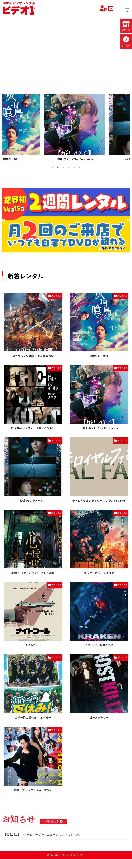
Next (128, 220)
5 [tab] (74, 167)
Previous (3, 220)
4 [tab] (69, 167)
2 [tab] (58, 167)
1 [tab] (52, 167)
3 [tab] (63, 167)
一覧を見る (53, 822)
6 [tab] (79, 167)
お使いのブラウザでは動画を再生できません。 (66, 49)
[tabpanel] (34, 128)
